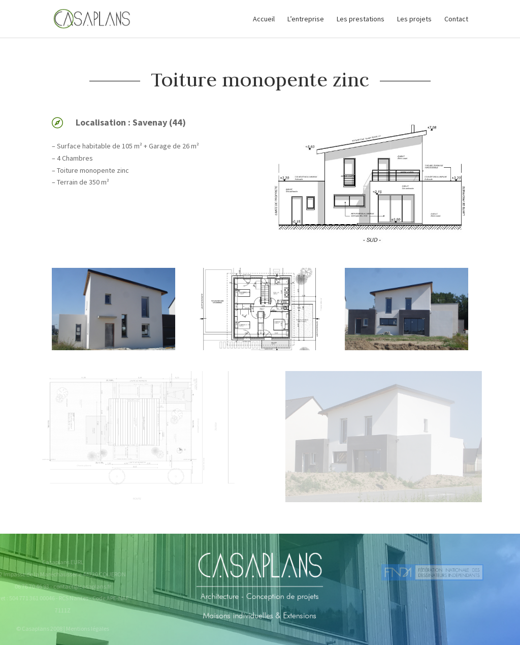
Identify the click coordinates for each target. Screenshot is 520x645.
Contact (456, 19)
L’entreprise (305, 19)
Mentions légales (84, 628)
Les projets (414, 19)
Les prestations (360, 19)
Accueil (264, 19)
